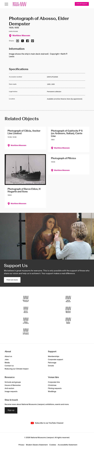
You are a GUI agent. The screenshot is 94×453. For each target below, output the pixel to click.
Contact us (9, 366)
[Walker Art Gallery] (26, 320)
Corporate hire (54, 382)
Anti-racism (9, 388)
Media (7, 363)
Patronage (52, 363)
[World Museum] (68, 298)
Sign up (11, 410)
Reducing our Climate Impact (16, 369)
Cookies (52, 445)
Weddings (52, 391)
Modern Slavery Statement (37, 445)
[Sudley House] (68, 320)
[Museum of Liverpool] (26, 298)
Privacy (21, 445)
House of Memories (13, 385)
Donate (51, 366)
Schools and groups (13, 382)
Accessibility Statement (67, 445)
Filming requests (55, 388)
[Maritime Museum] (68, 309)
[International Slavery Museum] (26, 309)
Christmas (52, 385)
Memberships (53, 356)
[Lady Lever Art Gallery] (26, 331)
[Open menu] (6, 4)
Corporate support (55, 359)
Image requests (11, 391)
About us (8, 356)
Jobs (7, 359)
